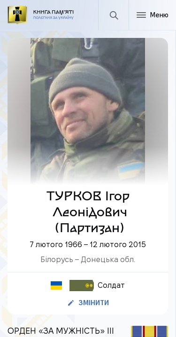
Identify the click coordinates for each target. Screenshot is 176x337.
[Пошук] (113, 15)
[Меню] (152, 15)
